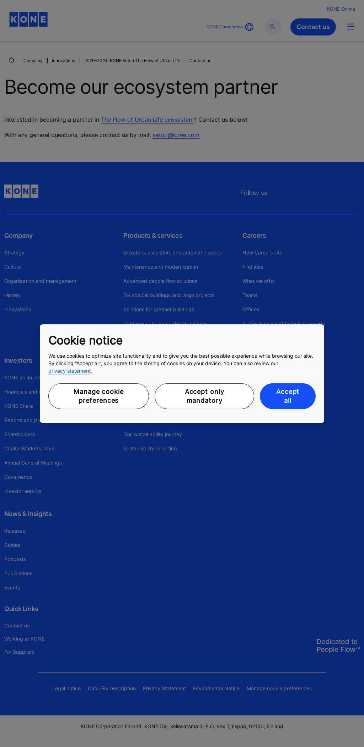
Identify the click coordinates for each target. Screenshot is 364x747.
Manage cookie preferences (99, 396)
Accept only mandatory (204, 396)
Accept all (287, 396)
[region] (182, 373)
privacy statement (69, 371)
